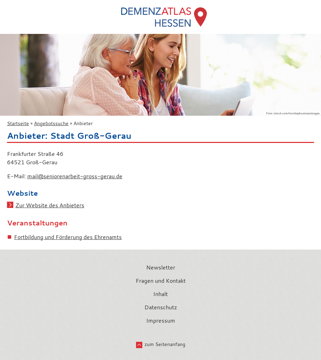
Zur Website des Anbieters (49, 205)
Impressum (160, 320)
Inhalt (160, 294)
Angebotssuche (51, 123)
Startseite (18, 123)
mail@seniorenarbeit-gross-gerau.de (74, 176)
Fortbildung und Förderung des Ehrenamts (68, 237)
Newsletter (160, 267)
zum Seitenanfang (164, 344)
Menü (8, 11)
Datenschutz (160, 307)
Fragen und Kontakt (161, 281)
